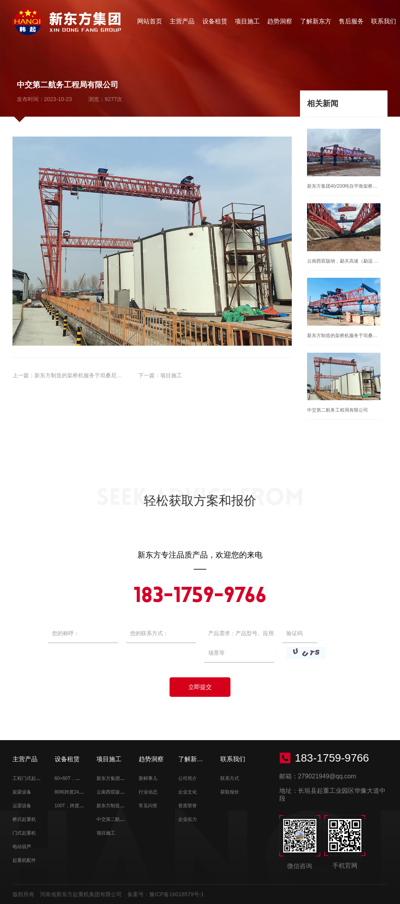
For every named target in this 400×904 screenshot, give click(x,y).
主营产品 (182, 21)
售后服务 (351, 21)
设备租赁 (214, 21)
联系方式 (229, 778)
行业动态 (148, 792)
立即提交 (200, 687)
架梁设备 (21, 792)
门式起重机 (24, 833)
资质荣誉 (187, 805)
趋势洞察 (279, 21)
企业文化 (187, 792)
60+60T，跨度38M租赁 (79, 778)
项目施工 (247, 21)
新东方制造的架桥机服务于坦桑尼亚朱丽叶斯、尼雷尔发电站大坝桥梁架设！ (127, 375)
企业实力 (187, 819)
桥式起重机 (24, 819)
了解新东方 (315, 21)
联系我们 (383, 21)
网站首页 (149, 21)
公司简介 (187, 778)
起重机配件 (24, 860)
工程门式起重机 (28, 778)
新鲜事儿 (148, 778)
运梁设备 (21, 805)
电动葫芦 (21, 846)
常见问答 (148, 805)
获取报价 (229, 792)
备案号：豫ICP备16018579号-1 (165, 894)
